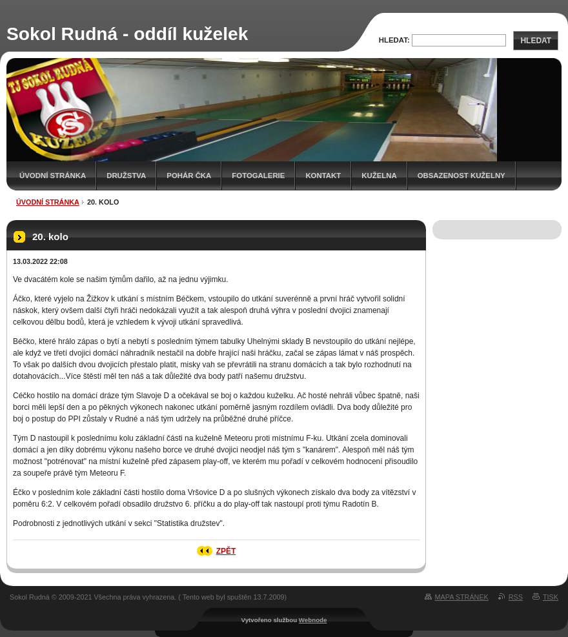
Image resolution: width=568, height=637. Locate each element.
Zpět (226, 551)
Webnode (313, 619)
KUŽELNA (378, 175)
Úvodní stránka (52, 175)
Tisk (550, 597)
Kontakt (323, 175)
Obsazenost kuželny (461, 175)
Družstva (126, 175)
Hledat (535, 40)
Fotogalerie (258, 175)
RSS (516, 597)
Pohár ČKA (189, 175)
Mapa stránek (462, 597)
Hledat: (394, 40)
